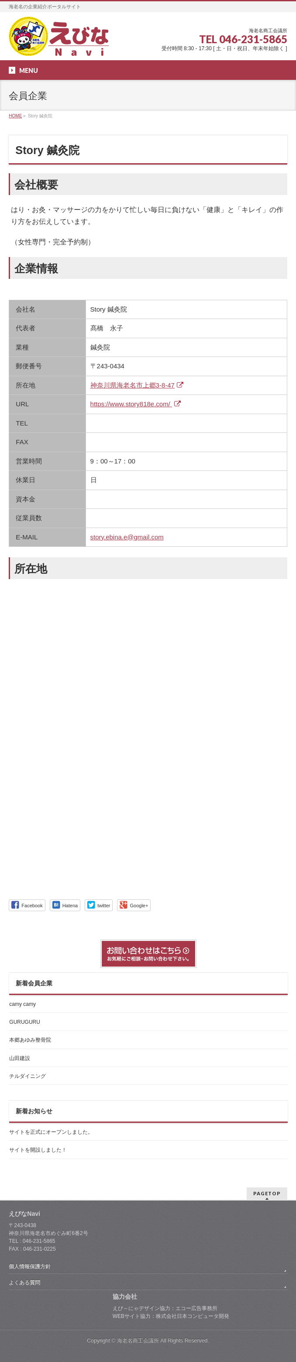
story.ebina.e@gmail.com (127, 537)
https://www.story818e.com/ (136, 404)
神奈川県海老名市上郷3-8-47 (138, 385)
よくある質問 (24, 1283)
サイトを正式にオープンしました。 (51, 1132)
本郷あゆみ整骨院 (30, 1040)
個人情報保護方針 (30, 1266)
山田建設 (19, 1058)
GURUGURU (24, 1022)
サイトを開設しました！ (38, 1150)
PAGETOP (267, 1193)
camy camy (22, 1004)
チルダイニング (27, 1076)
